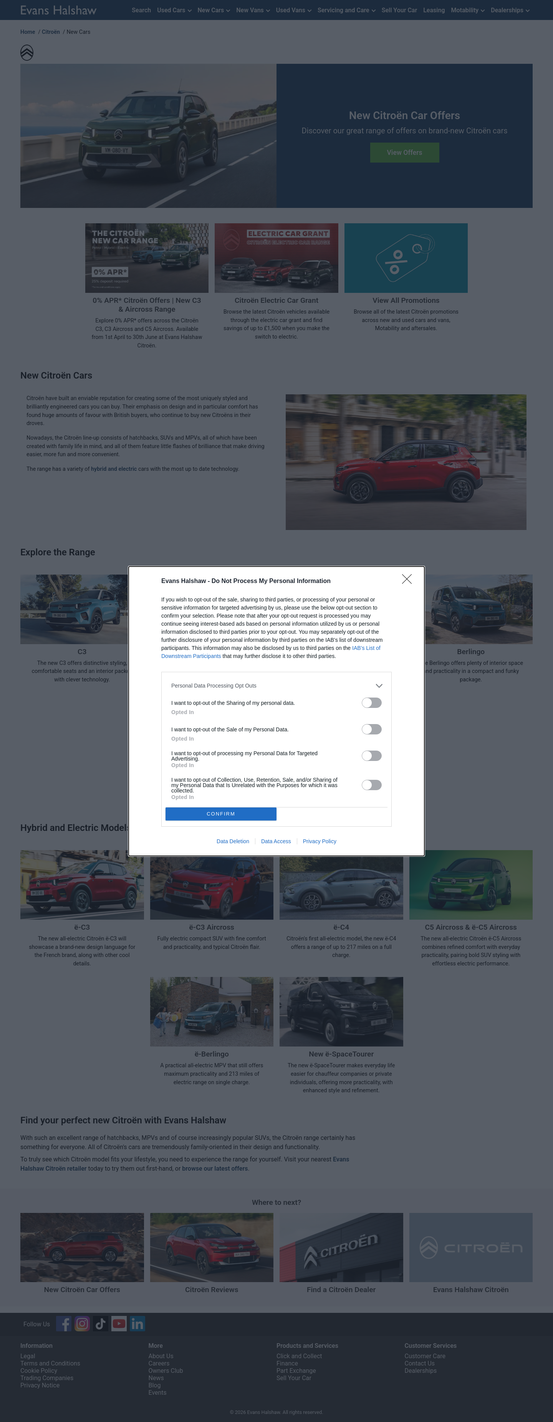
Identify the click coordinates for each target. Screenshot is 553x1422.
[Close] (409, 581)
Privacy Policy (319, 841)
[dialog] (276, 711)
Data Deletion (233, 841)
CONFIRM (221, 814)
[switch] (372, 703)
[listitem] (276, 686)
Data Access (276, 841)
